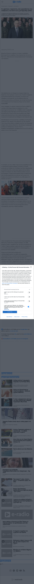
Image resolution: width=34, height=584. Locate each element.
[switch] (29, 292)
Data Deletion (9, 316)
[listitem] (17, 289)
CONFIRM (9, 311)
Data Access (17, 316)
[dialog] (17, 292)
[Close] (31, 267)
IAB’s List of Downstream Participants (10, 283)
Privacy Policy (24, 316)
